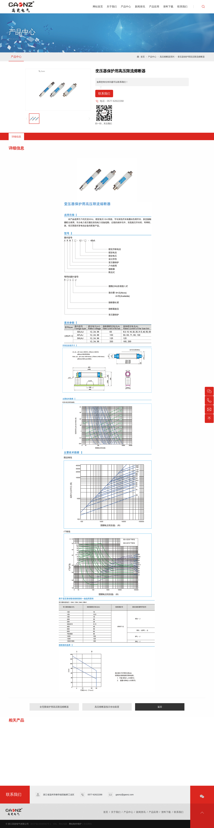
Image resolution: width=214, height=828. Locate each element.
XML (55, 824)
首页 (143, 57)
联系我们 (182, 6)
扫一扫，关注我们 (103, 123)
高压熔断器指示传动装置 (107, 707)
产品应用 (154, 6)
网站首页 (98, 6)
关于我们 (112, 6)
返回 (160, 707)
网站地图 (63, 824)
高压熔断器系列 (167, 57)
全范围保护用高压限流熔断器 (54, 707)
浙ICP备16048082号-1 (40, 824)
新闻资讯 (140, 6)
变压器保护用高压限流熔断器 (191, 57)
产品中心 (126, 6)
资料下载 (168, 6)
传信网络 (88, 824)
